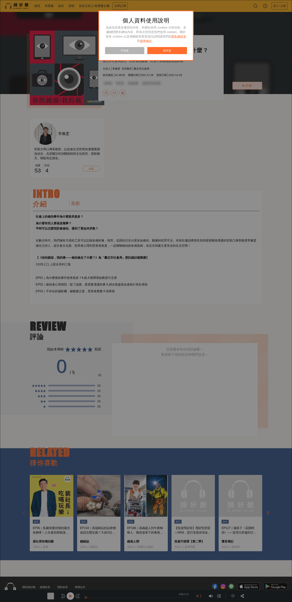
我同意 (167, 50)
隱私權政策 (178, 36)
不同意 (124, 50)
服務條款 (146, 41)
